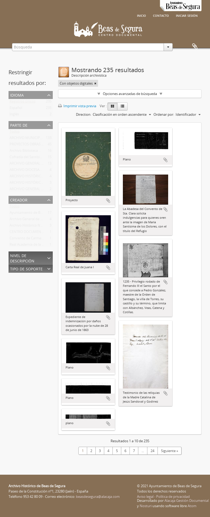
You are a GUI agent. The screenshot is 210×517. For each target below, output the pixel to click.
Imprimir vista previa (77, 106)
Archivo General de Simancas (32, 220)
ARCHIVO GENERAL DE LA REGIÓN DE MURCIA (46, 164)
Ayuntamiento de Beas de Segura (36, 213)
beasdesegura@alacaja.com (98, 496)
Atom (192, 505)
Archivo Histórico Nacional (30, 226)
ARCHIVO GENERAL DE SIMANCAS (36, 190)
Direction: (83, 114)
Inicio (141, 15)
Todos (14, 132)
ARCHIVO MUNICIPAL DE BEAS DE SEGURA (43, 139)
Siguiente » (169, 450)
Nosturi (146, 505)
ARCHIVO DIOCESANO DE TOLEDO (37, 170)
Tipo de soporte (26, 268)
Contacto (161, 15)
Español (16, 108)
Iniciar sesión (187, 15)
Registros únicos (22, 102)
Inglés (14, 115)
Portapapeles (194, 46)
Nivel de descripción (22, 257)
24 (152, 450)
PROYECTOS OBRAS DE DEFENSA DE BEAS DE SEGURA (52, 145)
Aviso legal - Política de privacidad (163, 496)
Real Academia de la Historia (32, 245)
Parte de (18, 124)
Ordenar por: (164, 114)
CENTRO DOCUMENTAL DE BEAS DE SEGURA (44, 232)
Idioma (17, 94)
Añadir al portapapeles (108, 200)
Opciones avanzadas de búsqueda (130, 93)
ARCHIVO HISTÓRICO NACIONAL (36, 177)
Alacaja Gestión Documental (186, 500)
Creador (18, 199)
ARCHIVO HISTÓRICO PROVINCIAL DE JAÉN (44, 183)
